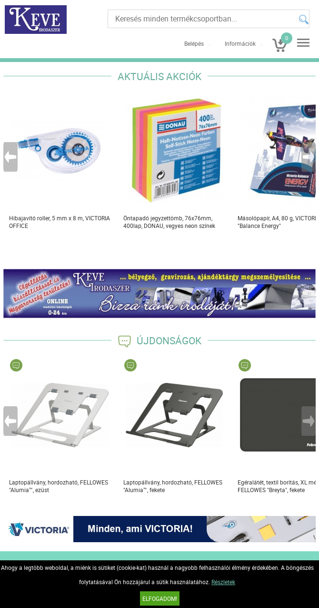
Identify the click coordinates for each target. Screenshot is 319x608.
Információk (240, 43)
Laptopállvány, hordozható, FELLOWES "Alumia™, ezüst (58, 486)
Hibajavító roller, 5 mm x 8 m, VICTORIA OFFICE (59, 221)
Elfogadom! (159, 598)
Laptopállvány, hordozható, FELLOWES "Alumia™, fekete (172, 486)
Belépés (194, 43)
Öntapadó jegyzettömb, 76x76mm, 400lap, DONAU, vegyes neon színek (169, 221)
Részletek (223, 582)
